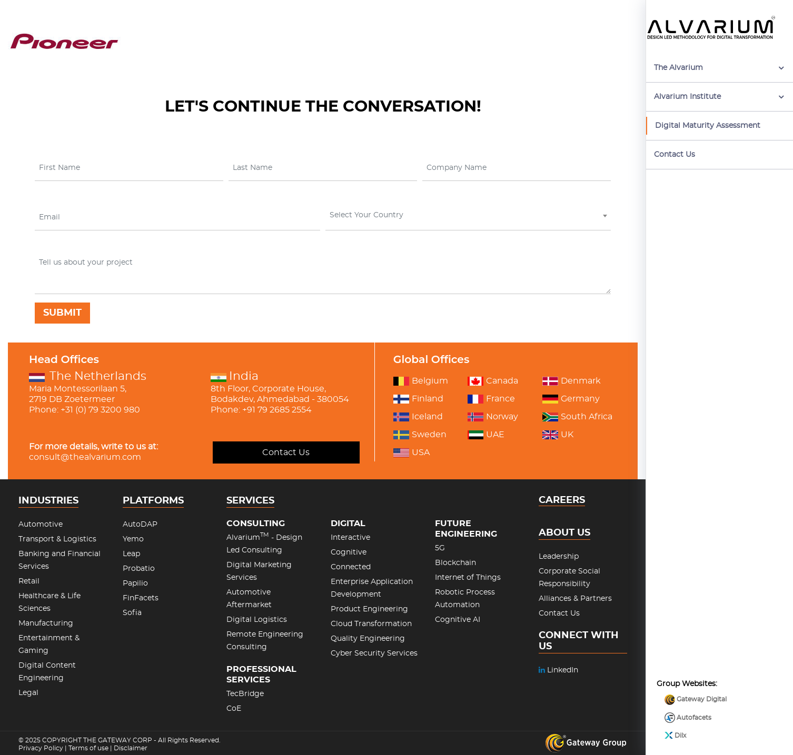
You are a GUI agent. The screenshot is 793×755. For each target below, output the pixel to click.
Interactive (350, 537)
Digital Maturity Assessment (707, 125)
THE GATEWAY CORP (118, 740)
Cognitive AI (457, 619)
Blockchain (455, 563)
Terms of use (88, 748)
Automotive (40, 524)
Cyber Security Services (374, 653)
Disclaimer (130, 748)
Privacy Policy (40, 748)
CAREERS (562, 500)
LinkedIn (558, 670)
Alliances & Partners (575, 598)
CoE (233, 708)
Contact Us (674, 154)
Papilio (135, 583)
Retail (28, 581)
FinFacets (140, 598)
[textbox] (467, 215)
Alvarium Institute (687, 96)
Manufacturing (45, 623)
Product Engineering (369, 609)
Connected (351, 567)
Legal (28, 693)
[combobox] (468, 217)
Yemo (133, 539)
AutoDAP (140, 524)
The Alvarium (678, 68)
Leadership (559, 556)
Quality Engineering (368, 638)
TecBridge (245, 694)
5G (440, 548)
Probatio (139, 568)
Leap (131, 554)
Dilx (675, 713)
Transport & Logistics (57, 539)
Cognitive (348, 552)
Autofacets (688, 695)
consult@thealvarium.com (85, 457)
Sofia (132, 613)
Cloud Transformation (371, 624)
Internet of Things (468, 577)
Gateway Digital (696, 677)
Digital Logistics (256, 619)
